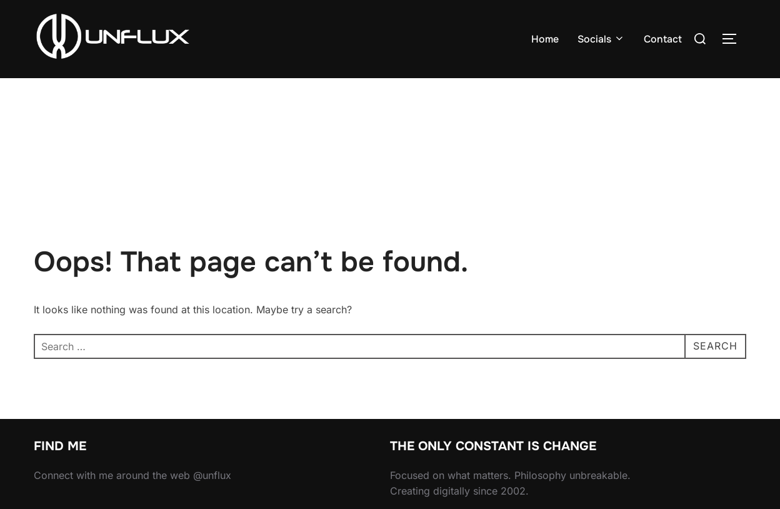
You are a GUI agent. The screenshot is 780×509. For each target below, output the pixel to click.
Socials (601, 39)
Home (545, 39)
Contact (663, 39)
